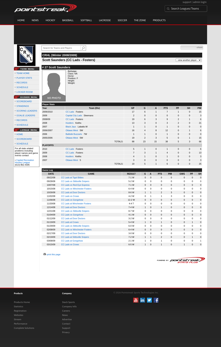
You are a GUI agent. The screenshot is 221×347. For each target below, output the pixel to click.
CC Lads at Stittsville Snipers (75, 237)
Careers (66, 310)
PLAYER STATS (24, 78)
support (187, 2)
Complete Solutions (24, 328)
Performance (20, 323)
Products (159, 20)
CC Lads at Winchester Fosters (76, 203)
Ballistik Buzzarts (74, 134)
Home (21, 20)
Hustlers (70, 123)
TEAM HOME (23, 73)
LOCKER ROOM (24, 92)
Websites (18, 315)
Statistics (18, 306)
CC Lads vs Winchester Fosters (76, 188)
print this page (53, 254)
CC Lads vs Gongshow (72, 200)
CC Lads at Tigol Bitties (72, 177)
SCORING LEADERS (26, 111)
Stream (17, 319)
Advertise (67, 319)
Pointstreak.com (45, 8)
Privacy (66, 332)
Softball (86, 20)
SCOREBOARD (24, 101)
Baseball (68, 20)
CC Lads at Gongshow (72, 241)
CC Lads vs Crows (70, 196)
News (35, 20)
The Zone (140, 20)
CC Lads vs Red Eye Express (75, 185)
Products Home (22, 302)
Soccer (122, 20)
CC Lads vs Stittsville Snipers (75, 181)
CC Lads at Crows (70, 222)
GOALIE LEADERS (25, 115)
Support (66, 328)
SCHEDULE (22, 87)
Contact (66, 323)
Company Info (69, 306)
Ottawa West (72, 130)
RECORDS (21, 82)
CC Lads (70, 112)
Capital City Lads (74, 115)
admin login (200, 2)
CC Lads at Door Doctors (73, 192)
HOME (19, 134)
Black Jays (71, 126)
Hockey (50, 20)
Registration (20, 310)
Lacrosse (105, 20)
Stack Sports (68, 302)
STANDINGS (22, 106)
